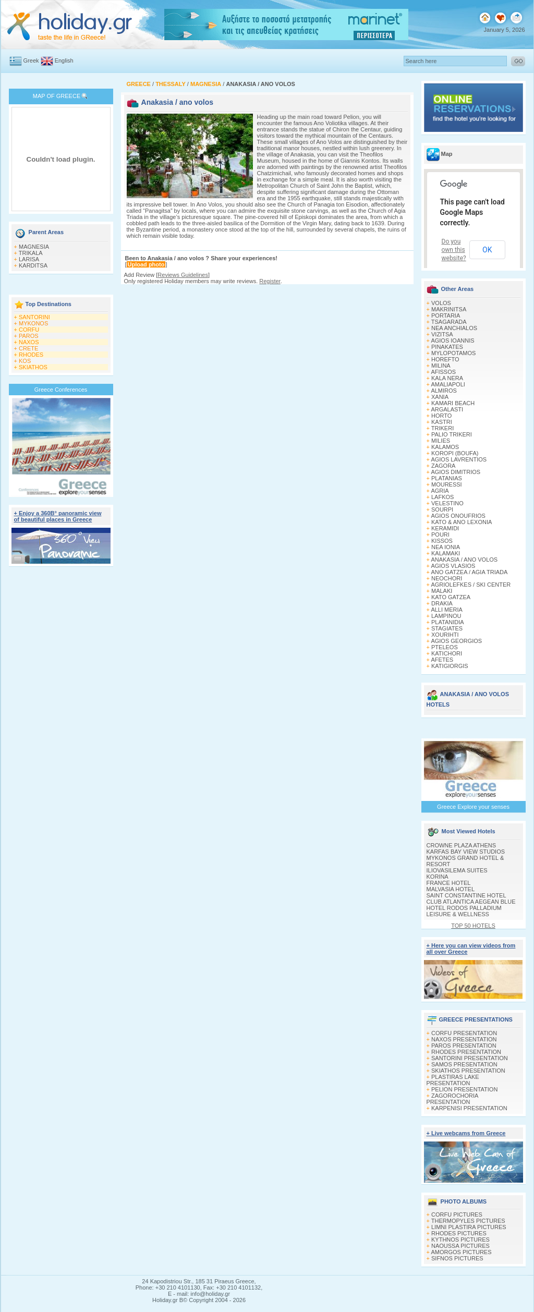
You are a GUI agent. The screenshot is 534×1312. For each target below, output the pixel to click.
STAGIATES (447, 628)
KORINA (437, 876)
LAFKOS (442, 497)
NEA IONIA (445, 547)
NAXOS (29, 342)
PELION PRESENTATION (464, 1089)
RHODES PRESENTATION (466, 1052)
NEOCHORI (446, 578)
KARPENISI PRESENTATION (469, 1108)
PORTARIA (445, 315)
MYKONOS (33, 323)
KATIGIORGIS (449, 666)
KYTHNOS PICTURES (460, 1239)
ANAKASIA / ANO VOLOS (464, 559)
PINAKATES (447, 347)
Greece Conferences (61, 389)
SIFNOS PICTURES (457, 1258)
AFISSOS (443, 372)
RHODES (31, 354)
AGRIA (439, 491)
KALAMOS (445, 447)
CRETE (28, 348)
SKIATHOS (33, 367)
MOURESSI (446, 484)
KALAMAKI (445, 553)
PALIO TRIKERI (451, 434)
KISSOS (442, 541)
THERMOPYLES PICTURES (468, 1221)
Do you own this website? (454, 250)
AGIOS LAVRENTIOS (459, 459)
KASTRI (441, 422)
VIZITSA (442, 334)
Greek (31, 60)
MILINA (441, 365)
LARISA (29, 259)
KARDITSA (33, 265)
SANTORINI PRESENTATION (469, 1058)
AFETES (442, 660)
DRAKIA (442, 603)
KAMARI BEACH (453, 403)
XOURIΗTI (445, 634)
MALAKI (441, 591)
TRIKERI (442, 428)
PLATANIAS (446, 478)
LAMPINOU (446, 616)
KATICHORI (446, 653)
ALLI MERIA (447, 609)
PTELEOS (444, 647)
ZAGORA (443, 466)
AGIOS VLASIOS (453, 566)
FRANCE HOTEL (449, 883)
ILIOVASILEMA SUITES (457, 870)
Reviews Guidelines (182, 275)
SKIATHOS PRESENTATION (468, 1070)
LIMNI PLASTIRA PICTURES (468, 1227)
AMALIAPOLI (448, 384)
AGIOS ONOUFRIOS (458, 516)
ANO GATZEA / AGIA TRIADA (469, 572)
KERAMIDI (445, 528)
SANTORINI (34, 317)
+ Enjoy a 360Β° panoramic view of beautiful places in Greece (58, 516)
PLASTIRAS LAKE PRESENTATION (453, 1080)
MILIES (440, 441)
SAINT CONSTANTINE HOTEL (466, 895)
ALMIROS (444, 390)
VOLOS (441, 303)
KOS (25, 361)
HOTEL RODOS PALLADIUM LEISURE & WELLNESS (464, 911)
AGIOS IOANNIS (452, 340)
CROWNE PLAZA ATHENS (461, 845)
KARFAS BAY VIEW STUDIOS (466, 851)
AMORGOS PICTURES (461, 1252)
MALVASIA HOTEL (451, 889)
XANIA (439, 397)
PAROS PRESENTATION (463, 1045)
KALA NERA (447, 378)
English (64, 60)
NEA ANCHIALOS (454, 328)
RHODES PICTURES (459, 1233)
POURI (440, 534)
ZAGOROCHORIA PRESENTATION (452, 1098)
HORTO (441, 415)
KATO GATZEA (450, 597)
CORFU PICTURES (456, 1214)
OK (487, 250)
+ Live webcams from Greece (466, 1133)
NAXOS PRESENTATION (464, 1039)
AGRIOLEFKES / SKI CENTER (471, 584)
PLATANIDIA (447, 622)
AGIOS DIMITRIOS (455, 472)
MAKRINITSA (448, 309)
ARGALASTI (447, 409)
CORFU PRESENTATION (464, 1033)
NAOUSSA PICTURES (460, 1246)
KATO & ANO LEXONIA (461, 522)
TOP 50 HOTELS (473, 925)
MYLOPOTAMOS (453, 353)
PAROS (29, 336)
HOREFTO (445, 359)
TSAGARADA (449, 322)
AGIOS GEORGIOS (456, 641)
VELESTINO (447, 503)
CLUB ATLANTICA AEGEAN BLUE (471, 901)
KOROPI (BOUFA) (454, 453)
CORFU (29, 329)
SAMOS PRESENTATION (464, 1064)
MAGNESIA (34, 247)
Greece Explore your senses (473, 807)
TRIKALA (31, 253)
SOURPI (442, 509)
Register (269, 281)
